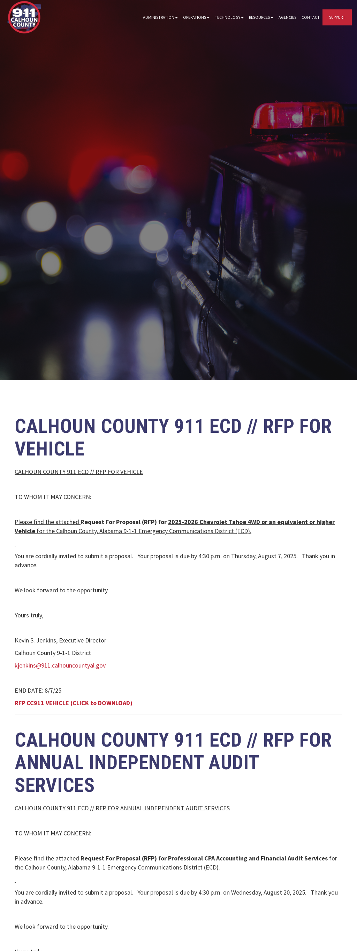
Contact (311, 17)
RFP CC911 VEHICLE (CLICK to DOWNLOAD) (73, 703)
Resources (261, 17)
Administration (160, 17)
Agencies (287, 17)
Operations (196, 17)
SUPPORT (337, 17)
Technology (229, 17)
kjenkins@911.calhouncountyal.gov (60, 665)
